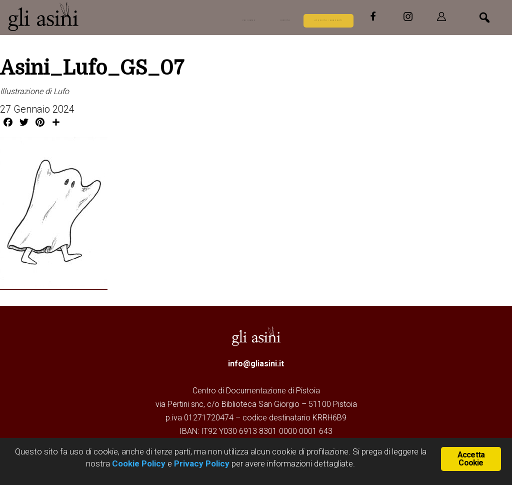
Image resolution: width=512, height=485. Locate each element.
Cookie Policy (138, 463)
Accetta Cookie (471, 457)
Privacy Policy (202, 463)
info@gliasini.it (256, 363)
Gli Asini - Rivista (83, 17)
